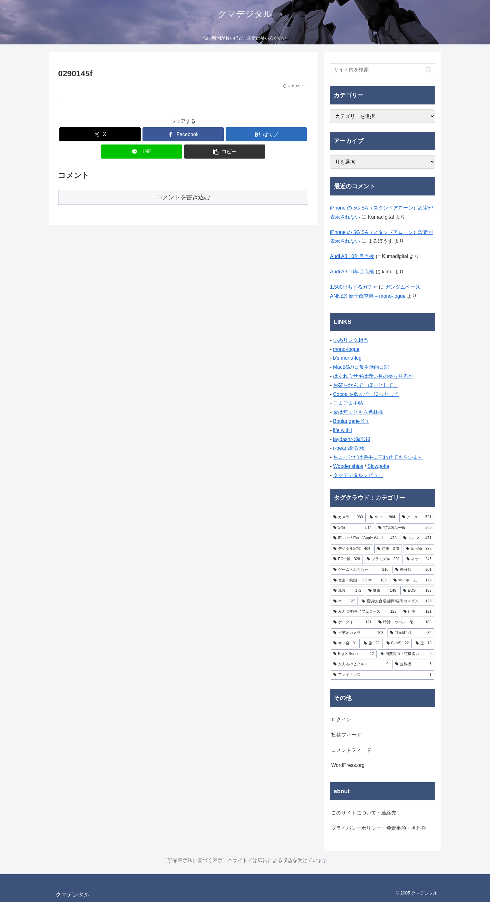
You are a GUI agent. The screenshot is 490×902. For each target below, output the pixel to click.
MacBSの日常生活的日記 (361, 367)
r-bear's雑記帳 (349, 448)
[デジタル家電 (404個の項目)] (352, 549)
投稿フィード (346, 734)
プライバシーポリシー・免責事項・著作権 (378, 828)
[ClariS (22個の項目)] (398, 643)
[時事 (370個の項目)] (388, 549)
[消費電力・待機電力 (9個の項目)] (406, 654)
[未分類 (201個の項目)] (413, 570)
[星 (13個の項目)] (423, 643)
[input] (382, 69)
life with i (342, 430)
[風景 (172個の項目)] (347, 590)
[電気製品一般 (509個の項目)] (405, 528)
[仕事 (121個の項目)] (417, 611)
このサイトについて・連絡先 (363, 812)
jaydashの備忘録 (351, 439)
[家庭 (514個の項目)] (352, 528)
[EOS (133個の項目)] (417, 590)
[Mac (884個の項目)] (382, 517)
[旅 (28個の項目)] (371, 643)
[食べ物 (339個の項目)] (418, 549)
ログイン (341, 719)
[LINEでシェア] (141, 151)
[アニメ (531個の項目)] (416, 517)
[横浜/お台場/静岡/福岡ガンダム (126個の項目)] (396, 601)
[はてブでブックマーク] (266, 134)
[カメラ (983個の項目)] (348, 517)
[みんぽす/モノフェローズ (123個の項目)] (365, 611)
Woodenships (348, 466)
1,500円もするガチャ (354, 287)
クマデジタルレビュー (358, 475)
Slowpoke (378, 466)
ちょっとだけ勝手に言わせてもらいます (378, 457)
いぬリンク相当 (350, 340)
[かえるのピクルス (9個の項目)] (361, 664)
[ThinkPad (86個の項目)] (411, 633)
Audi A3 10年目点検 (352, 256)
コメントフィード (351, 750)
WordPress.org (347, 765)
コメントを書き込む (183, 197)
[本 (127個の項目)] (344, 601)
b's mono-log (347, 358)
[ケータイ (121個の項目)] (352, 622)
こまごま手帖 (348, 403)
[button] (224, 151)
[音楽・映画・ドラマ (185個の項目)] (360, 580)
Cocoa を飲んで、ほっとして (366, 394)
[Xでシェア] (100, 134)
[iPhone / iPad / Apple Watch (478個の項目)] (365, 538)
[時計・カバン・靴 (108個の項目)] (405, 622)
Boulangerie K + (351, 421)
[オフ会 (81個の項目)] (345, 643)
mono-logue (346, 349)
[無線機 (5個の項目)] (413, 664)
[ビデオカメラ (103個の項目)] (358, 633)
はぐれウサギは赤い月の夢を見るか (373, 376)
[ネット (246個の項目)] (419, 559)
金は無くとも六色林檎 (358, 412)
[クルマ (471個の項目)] (417, 538)
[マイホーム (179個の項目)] (412, 580)
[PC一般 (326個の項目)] (347, 559)
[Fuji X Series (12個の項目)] (354, 654)
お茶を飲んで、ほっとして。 (365, 385)
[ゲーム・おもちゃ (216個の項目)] (361, 570)
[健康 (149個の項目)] (382, 590)
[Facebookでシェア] (183, 134)
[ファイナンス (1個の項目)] (382, 675)
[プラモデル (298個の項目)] (383, 559)
